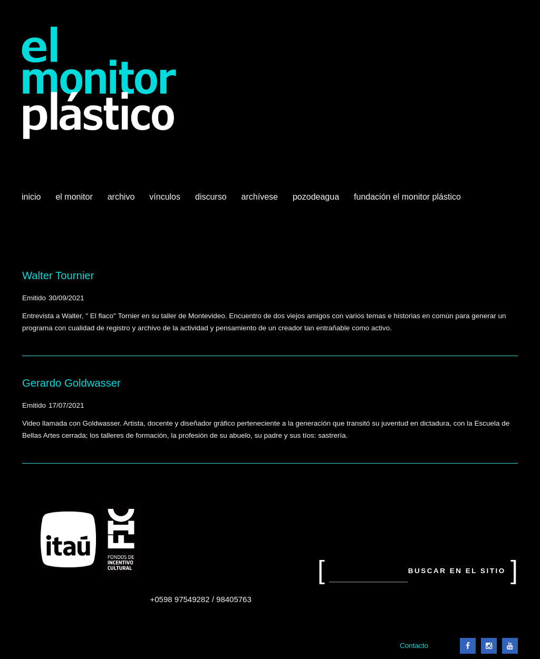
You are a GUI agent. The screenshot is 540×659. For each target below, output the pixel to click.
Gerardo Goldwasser (71, 383)
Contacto (414, 646)
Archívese (260, 196)
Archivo (122, 200)
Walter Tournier (58, 275)
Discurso (211, 196)
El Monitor (74, 200)
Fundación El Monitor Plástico (407, 196)
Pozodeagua (317, 200)
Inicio (31, 196)
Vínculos (165, 200)
